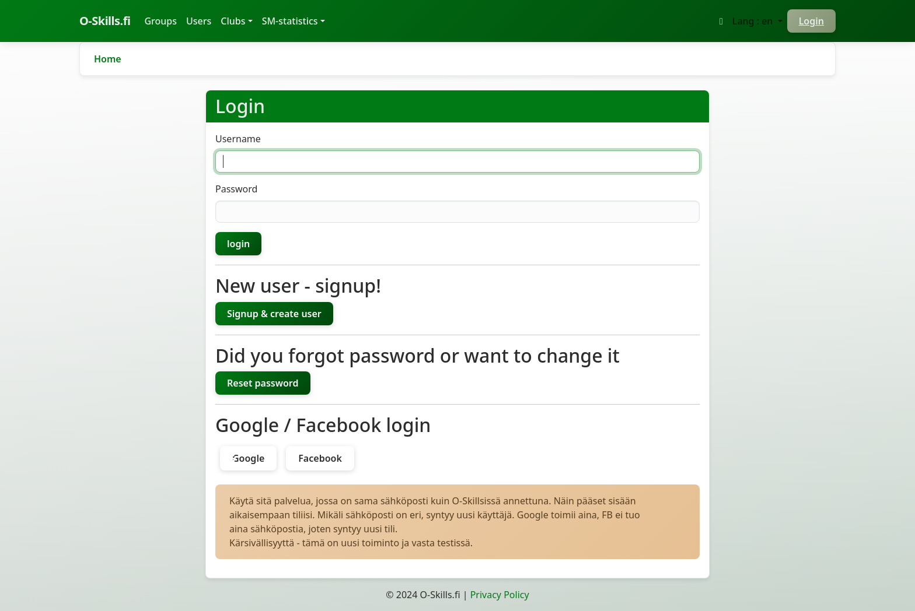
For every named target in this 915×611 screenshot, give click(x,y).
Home (107, 58)
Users (198, 21)
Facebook (320, 458)
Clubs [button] (233, 21)
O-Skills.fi (104, 21)
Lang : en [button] (754, 21)
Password (236, 188)
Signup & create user (274, 313)
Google (248, 458)
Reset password (263, 383)
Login (811, 21)
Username (238, 138)
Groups (162, 20)
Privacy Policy (499, 594)
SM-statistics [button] (290, 21)
